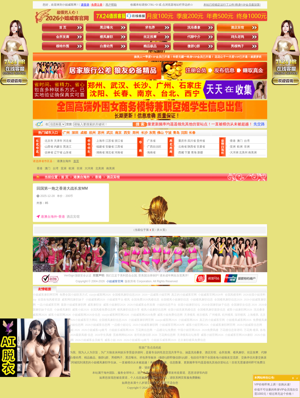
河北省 (67, 140)
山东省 (67, 152)
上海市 (100, 140)
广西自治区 (154, 146)
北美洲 (99, 168)
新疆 (200, 152)
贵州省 (201, 140)
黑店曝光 (106, 27)
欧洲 (240, 146)
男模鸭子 (237, 46)
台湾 (247, 140)
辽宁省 (58, 152)
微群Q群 (194, 46)
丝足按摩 (150, 37)
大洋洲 (234, 152)
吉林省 (49, 152)
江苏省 (109, 140)
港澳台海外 (64, 161)
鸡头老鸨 (237, 37)
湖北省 (109, 152)
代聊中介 (193, 37)
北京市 (49, 140)
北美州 (243, 152)
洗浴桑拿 (193, 27)
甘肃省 (201, 146)
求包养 (150, 27)
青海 (194, 152)
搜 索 (140, 124)
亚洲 (233, 146)
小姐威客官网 (114, 281)
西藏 (181, 152)
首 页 (63, 27)
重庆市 (182, 140)
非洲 (247, 146)
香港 (233, 140)
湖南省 (100, 152)
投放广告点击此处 (150, 347)
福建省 (100, 146)
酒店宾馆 (237, 27)
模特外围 (62, 46)
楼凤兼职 (106, 37)
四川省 (192, 140)
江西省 (119, 146)
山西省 (49, 146)
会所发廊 (62, 37)
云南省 (182, 146)
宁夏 (187, 152)
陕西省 (192, 146)
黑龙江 (67, 146)
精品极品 (150, 46)
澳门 (240, 140)
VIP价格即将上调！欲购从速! (272, 384)
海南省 (151, 152)
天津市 (58, 140)
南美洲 (252, 152)
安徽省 (109, 146)
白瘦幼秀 (106, 46)
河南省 (119, 152)
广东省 (151, 140)
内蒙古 (58, 146)
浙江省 (119, 140)
